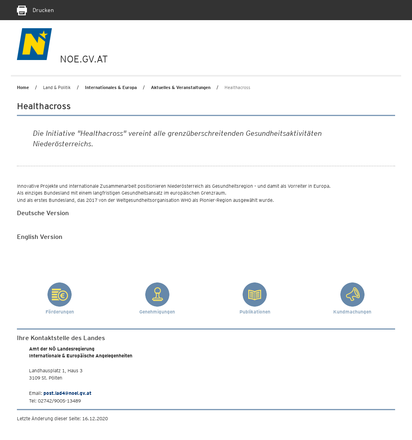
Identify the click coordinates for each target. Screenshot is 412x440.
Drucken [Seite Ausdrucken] (35, 10)
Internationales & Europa (111, 87)
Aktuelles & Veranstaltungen (180, 87)
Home (23, 87)
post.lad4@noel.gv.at (67, 393)
